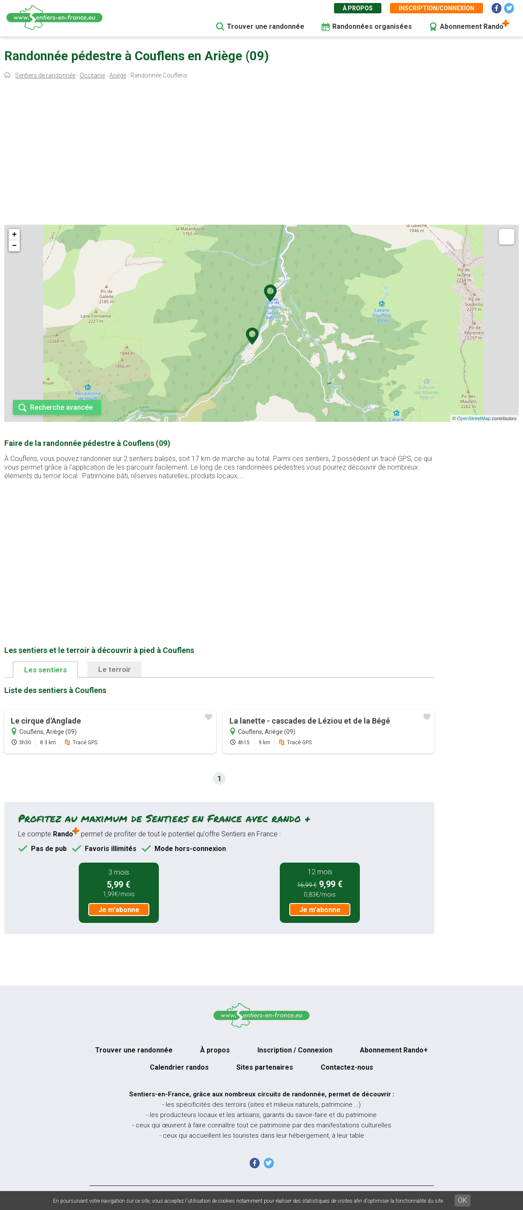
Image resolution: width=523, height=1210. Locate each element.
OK (462, 1200)
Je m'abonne (118, 910)
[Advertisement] (261, 154)
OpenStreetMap (474, 418)
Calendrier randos (179, 1067)
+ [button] (14, 234)
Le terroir (114, 669)
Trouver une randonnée (265, 26)
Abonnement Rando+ (394, 1050)
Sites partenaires (264, 1067)
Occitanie (92, 75)
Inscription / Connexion (294, 1050)
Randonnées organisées (372, 26)
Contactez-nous (347, 1067)
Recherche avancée (61, 407)
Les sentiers (45, 669)
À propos (358, 8)
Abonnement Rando (472, 26)
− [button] (14, 246)
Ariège (117, 75)
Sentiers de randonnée (45, 75)
